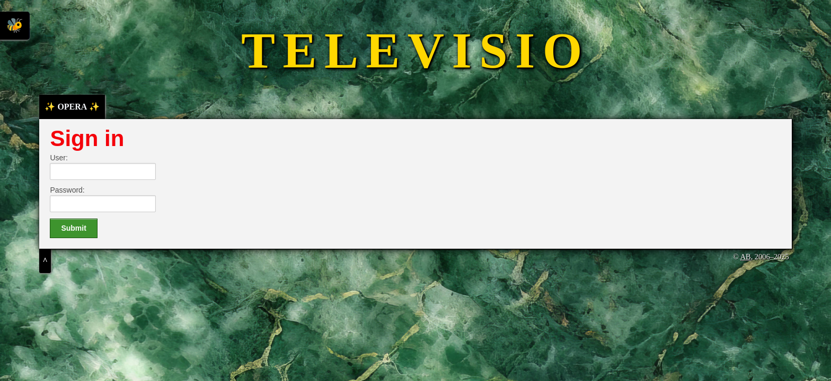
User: (58, 157)
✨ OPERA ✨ (71, 106)
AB (745, 256)
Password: (67, 190)
